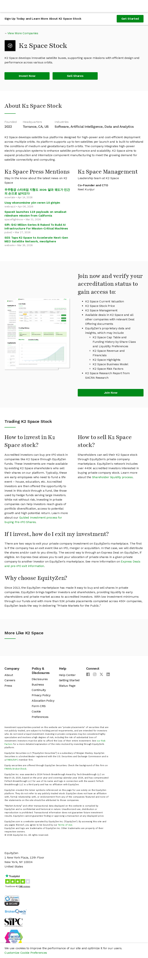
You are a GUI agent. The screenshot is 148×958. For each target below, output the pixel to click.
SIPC (15, 759)
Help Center (67, 675)
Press (8, 685)
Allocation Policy (43, 700)
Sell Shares (75, 76)
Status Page (67, 685)
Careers (9, 680)
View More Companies (22, 33)
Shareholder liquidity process (112, 477)
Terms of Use (65, 825)
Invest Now (27, 76)
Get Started (130, 18)
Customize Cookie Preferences (25, 952)
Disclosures (40, 679)
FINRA (9, 759)
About (8, 675)
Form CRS (38, 706)
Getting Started (69, 680)
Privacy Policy (41, 695)
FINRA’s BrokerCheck (15, 768)
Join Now (110, 392)
